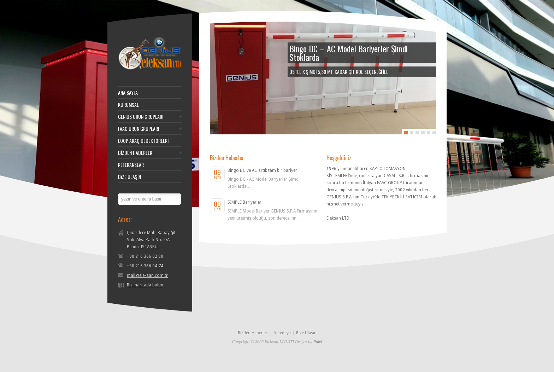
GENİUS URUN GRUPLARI (140, 116)
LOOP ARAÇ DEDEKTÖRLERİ (143, 140)
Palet (317, 341)
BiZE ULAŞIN (129, 176)
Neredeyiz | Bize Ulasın (295, 333)
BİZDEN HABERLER (135, 152)
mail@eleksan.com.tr (147, 275)
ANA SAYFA (128, 92)
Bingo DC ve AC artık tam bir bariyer (262, 170)
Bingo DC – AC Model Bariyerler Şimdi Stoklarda (348, 52)
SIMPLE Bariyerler (244, 202)
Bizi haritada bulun (145, 285)
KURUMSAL (128, 104)
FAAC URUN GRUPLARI (138, 128)
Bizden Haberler (252, 333)
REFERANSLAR (131, 164)
